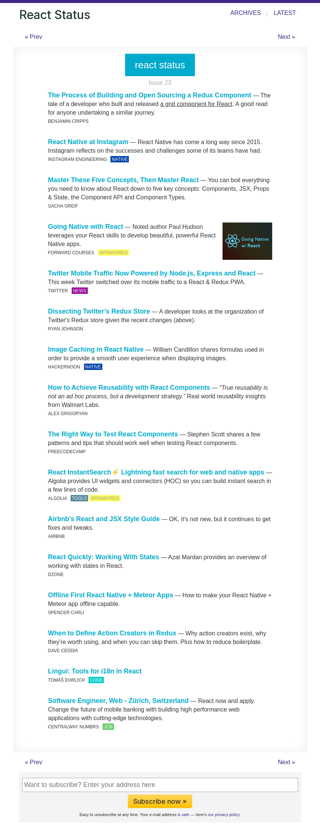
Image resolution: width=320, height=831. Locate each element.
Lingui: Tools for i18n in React (95, 671)
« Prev (33, 37)
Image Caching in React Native (96, 349)
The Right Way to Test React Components (113, 434)
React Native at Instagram (88, 142)
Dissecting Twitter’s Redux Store (99, 311)
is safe (183, 814)
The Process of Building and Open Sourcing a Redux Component (149, 95)
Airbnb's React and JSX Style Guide (104, 519)
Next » (286, 37)
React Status (54, 14)
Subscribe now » (160, 801)
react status (160, 65)
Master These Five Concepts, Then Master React (123, 180)
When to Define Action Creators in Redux (112, 633)
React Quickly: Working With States (103, 557)
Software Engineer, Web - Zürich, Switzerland (118, 700)
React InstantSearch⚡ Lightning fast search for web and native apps (156, 472)
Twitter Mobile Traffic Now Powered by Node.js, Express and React (152, 273)
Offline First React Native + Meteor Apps (110, 595)
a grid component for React (196, 104)
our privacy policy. (224, 814)
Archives (245, 13)
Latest (285, 13)
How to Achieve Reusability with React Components (129, 387)
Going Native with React (85, 226)
